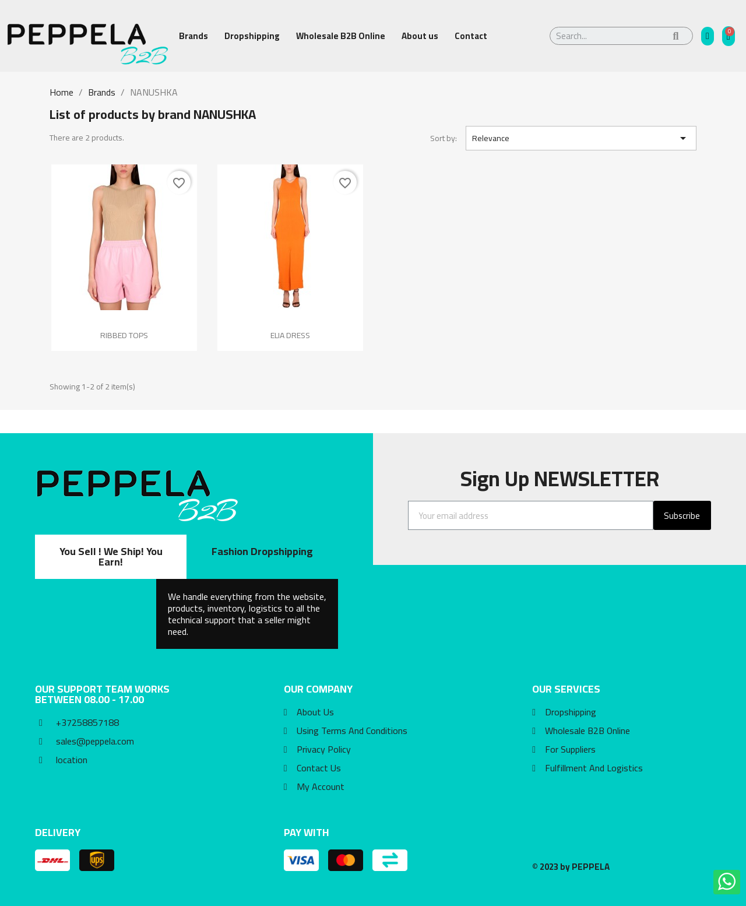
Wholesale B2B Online (340, 35)
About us (420, 35)
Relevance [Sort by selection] (581, 138)
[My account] (707, 36)
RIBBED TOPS (124, 335)
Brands (193, 35)
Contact (471, 35)
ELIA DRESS (290, 335)
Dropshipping (252, 35)
